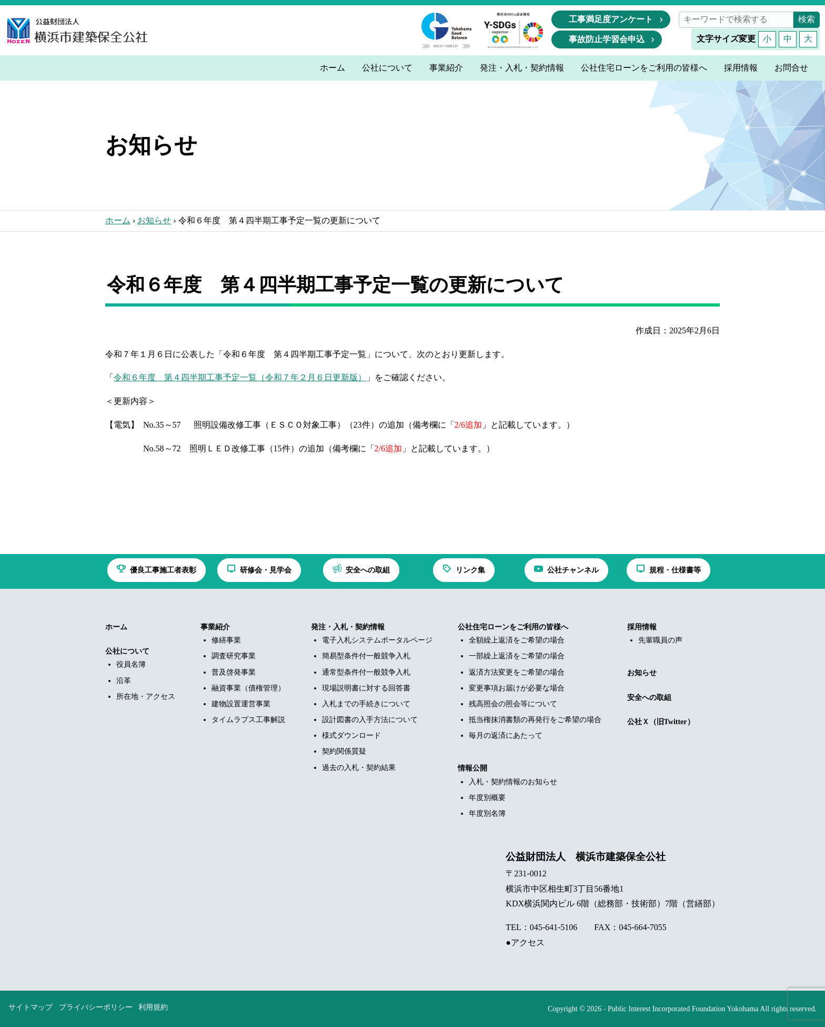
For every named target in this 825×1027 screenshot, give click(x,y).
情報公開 (472, 768)
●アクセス (525, 942)
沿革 (123, 681)
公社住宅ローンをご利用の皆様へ (513, 627)
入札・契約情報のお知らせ (513, 782)
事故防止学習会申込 (607, 39)
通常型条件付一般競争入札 (366, 672)
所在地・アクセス (145, 696)
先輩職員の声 (660, 640)
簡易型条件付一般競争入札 (366, 656)
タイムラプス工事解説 (248, 720)
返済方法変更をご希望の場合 (517, 672)
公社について (127, 651)
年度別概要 (487, 798)
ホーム (117, 220)
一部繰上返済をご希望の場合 (517, 656)
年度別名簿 (487, 813)
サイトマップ (30, 1007)
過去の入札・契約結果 (359, 768)
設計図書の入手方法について (370, 720)
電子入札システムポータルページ (377, 640)
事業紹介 (215, 627)
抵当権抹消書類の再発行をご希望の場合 (535, 720)
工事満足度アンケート (611, 19)
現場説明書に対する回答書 (366, 688)
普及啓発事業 (234, 672)
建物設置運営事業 (241, 704)
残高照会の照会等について (513, 704)
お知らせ (154, 220)
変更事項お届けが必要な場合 (517, 688)
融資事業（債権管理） (248, 688)
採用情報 (642, 627)
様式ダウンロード (351, 735)
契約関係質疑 (344, 751)
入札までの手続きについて (366, 704)
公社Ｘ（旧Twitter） (661, 722)
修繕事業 (226, 640)
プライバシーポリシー (96, 1007)
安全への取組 (649, 698)
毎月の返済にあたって (505, 735)
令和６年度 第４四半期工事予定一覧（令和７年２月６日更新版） (240, 377)
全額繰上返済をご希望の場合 (517, 640)
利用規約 (153, 1007)
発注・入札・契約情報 (348, 627)
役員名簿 (131, 664)
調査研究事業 (234, 656)
